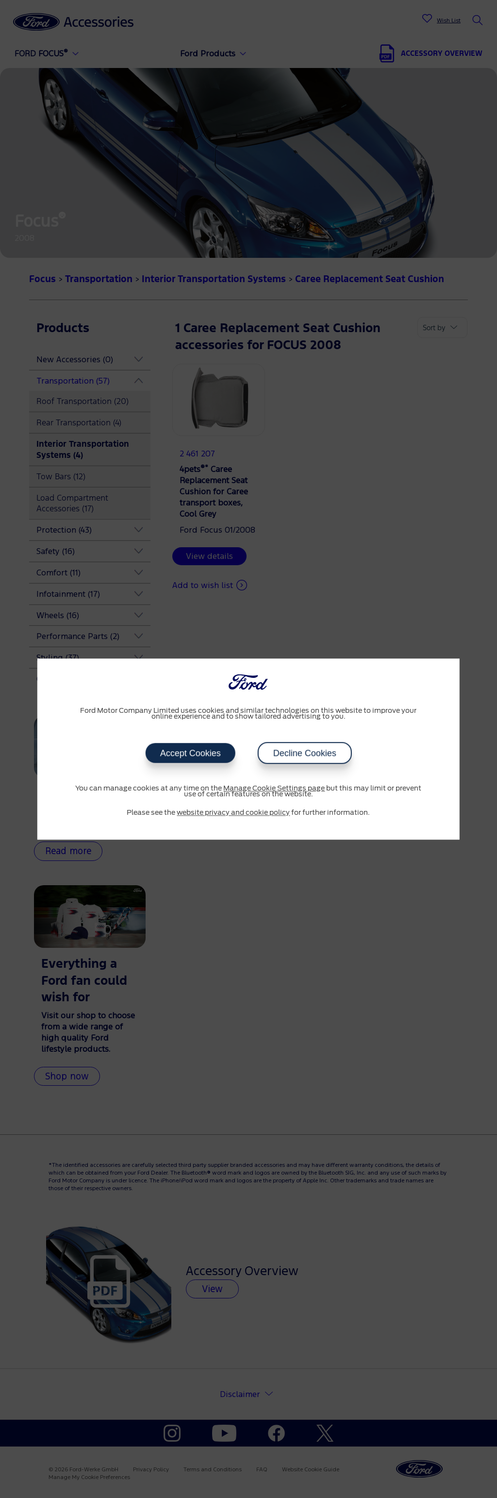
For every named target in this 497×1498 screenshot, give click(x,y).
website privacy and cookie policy (233, 812)
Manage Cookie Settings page (274, 788)
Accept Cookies (190, 753)
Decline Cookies (304, 753)
